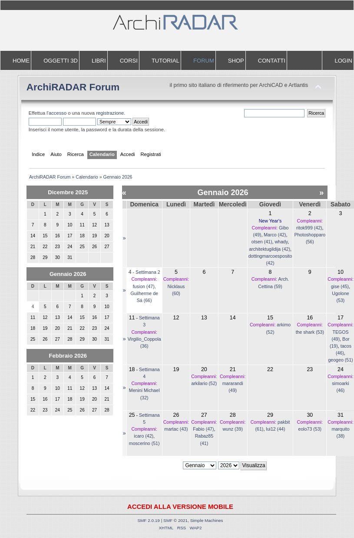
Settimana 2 (148, 272)
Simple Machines (206, 520)
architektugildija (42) (269, 249)
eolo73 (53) (310, 429)
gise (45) (340, 286)
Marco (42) (275, 234)
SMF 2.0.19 (148, 520)
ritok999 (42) (309, 227)
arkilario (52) (204, 383)
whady (281, 241)
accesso (57, 113)
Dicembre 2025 (68, 192)
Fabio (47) (203, 429)
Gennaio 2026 (68, 274)
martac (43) (176, 429)
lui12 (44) (275, 429)
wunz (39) (232, 429)
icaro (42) (143, 435)
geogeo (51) (340, 359)
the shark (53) (310, 332)
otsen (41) (261, 241)
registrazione (110, 113)
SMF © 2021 (175, 520)
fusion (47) (144, 286)
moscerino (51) (144, 443)
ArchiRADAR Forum (73, 87)
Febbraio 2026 (68, 355)
